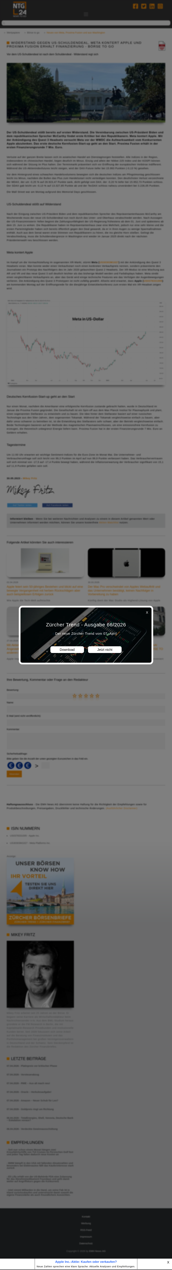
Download (67, 649)
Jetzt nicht (104, 649)
